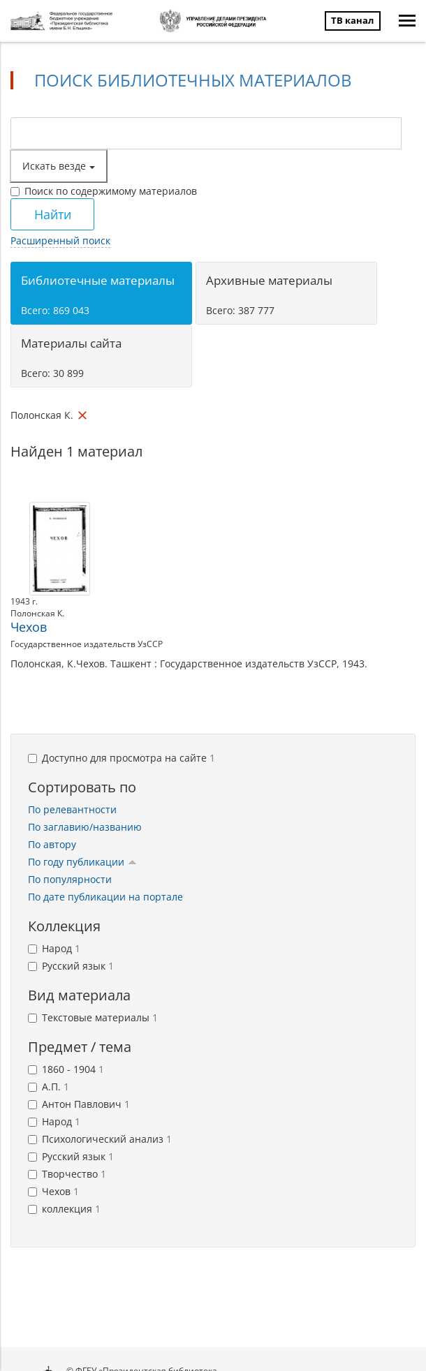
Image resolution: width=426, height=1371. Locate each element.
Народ (54, 948)
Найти (52, 214)
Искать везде (58, 165)
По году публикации (82, 861)
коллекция (64, 1208)
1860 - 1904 (66, 1069)
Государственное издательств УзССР (86, 644)
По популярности (70, 879)
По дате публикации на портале (105, 896)
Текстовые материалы (93, 1017)
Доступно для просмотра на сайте (121, 757)
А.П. (48, 1086)
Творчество (67, 1173)
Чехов (28, 626)
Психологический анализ (100, 1139)
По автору (52, 844)
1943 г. (24, 601)
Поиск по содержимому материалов (103, 191)
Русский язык (71, 965)
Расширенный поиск (60, 240)
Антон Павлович (79, 1104)
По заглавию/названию (85, 826)
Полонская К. (37, 613)
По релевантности (72, 809)
